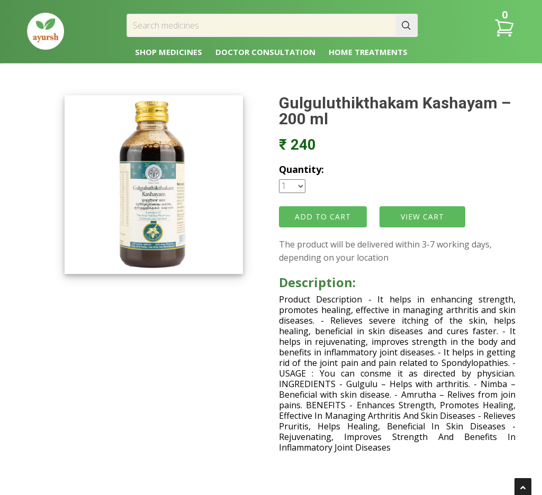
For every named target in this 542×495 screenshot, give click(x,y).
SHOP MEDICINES (168, 52)
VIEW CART (422, 217)
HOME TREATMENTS (368, 52)
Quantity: (301, 169)
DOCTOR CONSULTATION (265, 52)
